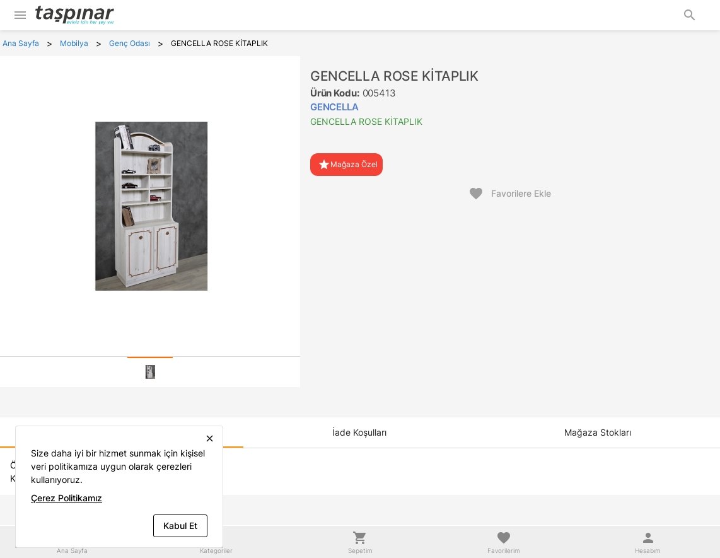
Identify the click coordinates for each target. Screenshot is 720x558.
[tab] (150, 372)
